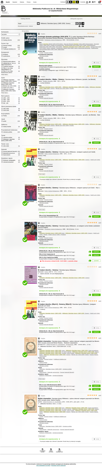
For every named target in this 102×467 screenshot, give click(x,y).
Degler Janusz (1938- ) (57, 234)
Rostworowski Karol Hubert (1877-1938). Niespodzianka (80, 45)
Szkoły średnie (43, 362)
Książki (41, 52)
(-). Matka (76, 87)
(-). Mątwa (85, 352)
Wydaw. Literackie (48, 81)
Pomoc (29, 2)
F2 (94, 2)
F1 (90, 2)
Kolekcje (31, 26)
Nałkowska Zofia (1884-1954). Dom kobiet (50, 46)
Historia (22, 2)
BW (71, 2)
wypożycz (96, 66)
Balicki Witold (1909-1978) (51, 44)
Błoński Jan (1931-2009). (65, 88)
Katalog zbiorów (25, 18)
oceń (100, 33)
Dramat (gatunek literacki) (46, 59)
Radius (46, 272)
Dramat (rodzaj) (48, 52)
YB (74, 2)
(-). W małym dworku (55, 352)
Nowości (15, 2)
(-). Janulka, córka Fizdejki (57, 353)
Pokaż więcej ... (5, 74)
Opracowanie (42, 372)
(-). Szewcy (76, 159)
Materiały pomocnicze (53, 372)
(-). (76, 46)
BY (77, 2)
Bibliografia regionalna (76, 18)
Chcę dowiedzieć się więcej (43, 465)
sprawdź (96, 70)
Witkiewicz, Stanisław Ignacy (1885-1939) (50, 369)
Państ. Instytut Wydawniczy (52, 153)
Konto (35, 2)
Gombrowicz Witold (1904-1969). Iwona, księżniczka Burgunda (73, 48)
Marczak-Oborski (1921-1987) (78, 44)
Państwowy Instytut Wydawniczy (53, 40)
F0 (87, 2)
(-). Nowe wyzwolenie (82, 350)
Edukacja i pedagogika (45, 375)
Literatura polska (43, 56)
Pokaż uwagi (41, 174)
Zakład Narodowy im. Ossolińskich (52, 402)
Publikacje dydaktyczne (60, 359)
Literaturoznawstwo (58, 375)
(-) (52, 233)
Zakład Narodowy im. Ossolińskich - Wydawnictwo (59, 344)
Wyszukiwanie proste (23, 26)
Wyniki (8, 2)
